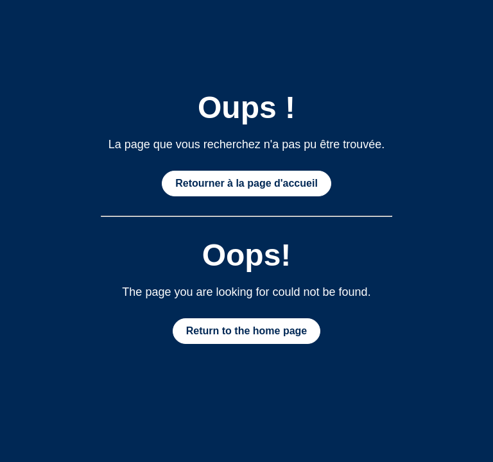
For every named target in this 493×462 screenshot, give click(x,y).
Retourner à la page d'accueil (246, 183)
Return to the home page (246, 330)
